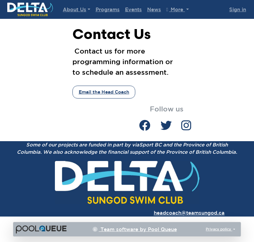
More (175, 9)
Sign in (237, 9)
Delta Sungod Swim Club (30, 9)
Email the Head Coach (104, 92)
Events (133, 9)
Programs (108, 9)
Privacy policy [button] (219, 229)
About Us (74, 9)
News (154, 9)
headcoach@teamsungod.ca (189, 213)
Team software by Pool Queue (135, 229)
